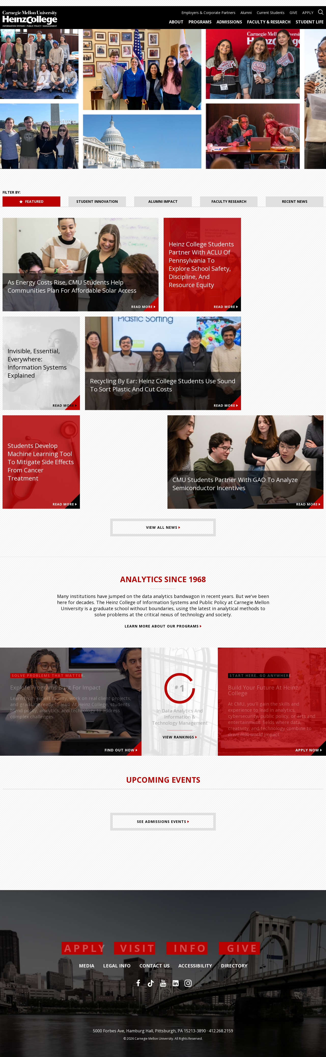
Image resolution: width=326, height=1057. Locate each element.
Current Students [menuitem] (271, 12)
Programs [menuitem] (200, 22)
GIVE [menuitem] (293, 12)
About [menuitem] (176, 22)
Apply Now (308, 750)
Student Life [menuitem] (309, 22)
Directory (234, 966)
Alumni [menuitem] (246, 12)
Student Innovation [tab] (97, 201)
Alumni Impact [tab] (163, 201)
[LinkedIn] (175, 983)
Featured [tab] (31, 201)
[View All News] (163, 527)
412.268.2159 (221, 1031)
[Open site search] (320, 11)
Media (86, 966)
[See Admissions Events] (163, 822)
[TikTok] (150, 983)
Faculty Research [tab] (228, 201)
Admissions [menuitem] (229, 22)
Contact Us (154, 966)
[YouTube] (163, 983)
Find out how (121, 750)
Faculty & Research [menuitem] (269, 22)
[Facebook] (138, 983)
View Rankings (180, 737)
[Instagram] (188, 983)
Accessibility (195, 966)
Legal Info (117, 966)
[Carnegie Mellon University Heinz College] (30, 19)
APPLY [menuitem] (307, 12)
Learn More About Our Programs (163, 626)
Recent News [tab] (294, 201)
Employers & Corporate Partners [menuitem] (208, 12)
